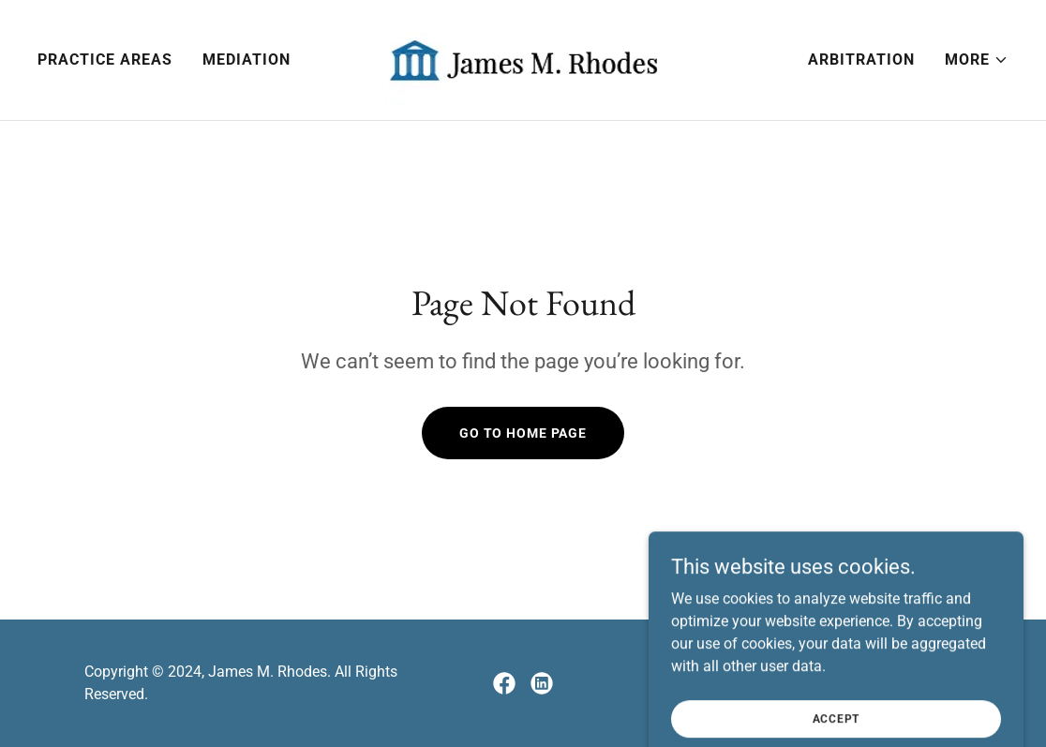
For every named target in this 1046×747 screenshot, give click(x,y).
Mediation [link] (246, 59)
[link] (522, 58)
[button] (977, 60)
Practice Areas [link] (104, 59)
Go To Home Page (523, 433)
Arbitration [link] (861, 59)
